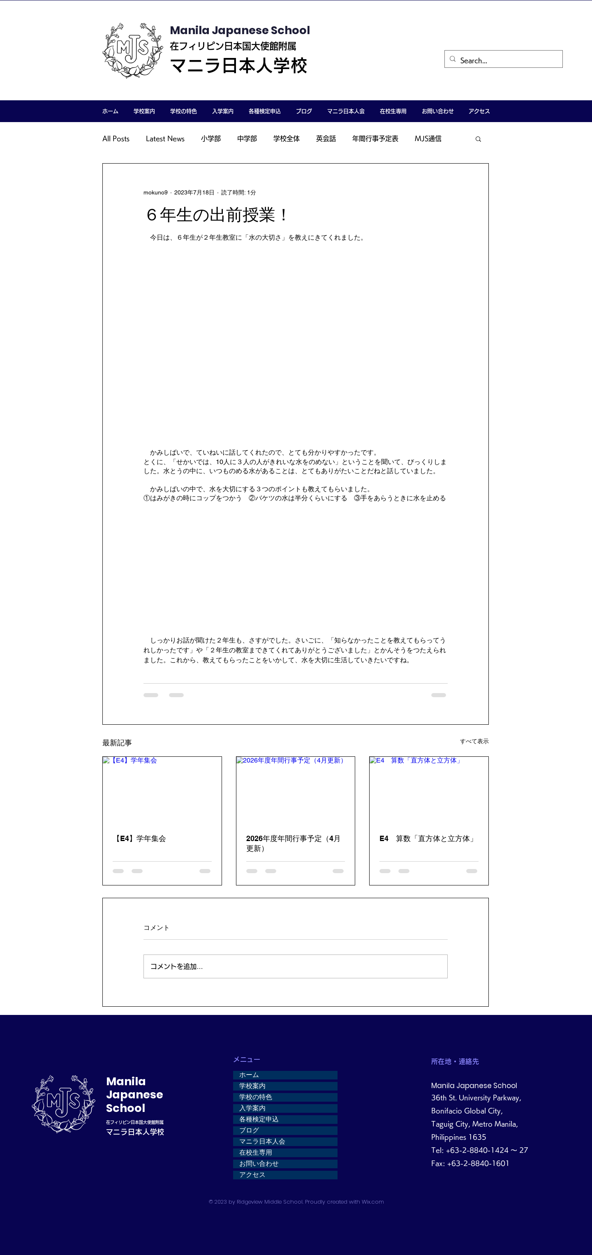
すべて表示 (474, 741)
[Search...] (502, 60)
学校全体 (286, 138)
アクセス (252, 1175)
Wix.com (373, 1202)
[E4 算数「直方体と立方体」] (429, 790)
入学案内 (252, 1108)
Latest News (165, 138)
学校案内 (252, 1086)
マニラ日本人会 (262, 1141)
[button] (144, 111)
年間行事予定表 (375, 138)
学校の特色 (255, 1097)
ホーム (249, 1075)
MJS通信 (428, 138)
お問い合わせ (259, 1163)
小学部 (211, 138)
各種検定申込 (259, 1119)
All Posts (116, 138)
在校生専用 (255, 1152)
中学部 (247, 138)
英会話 (326, 138)
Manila (126, 1081)
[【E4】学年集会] (162, 790)
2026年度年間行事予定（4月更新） (293, 843)
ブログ (249, 1130)
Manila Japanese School (240, 30)
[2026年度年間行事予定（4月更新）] (295, 790)
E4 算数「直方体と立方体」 (428, 838)
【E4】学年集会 (139, 838)
